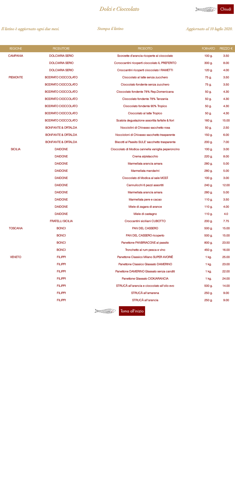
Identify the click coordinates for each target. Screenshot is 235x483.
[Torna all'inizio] (132, 311)
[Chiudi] (225, 9)
